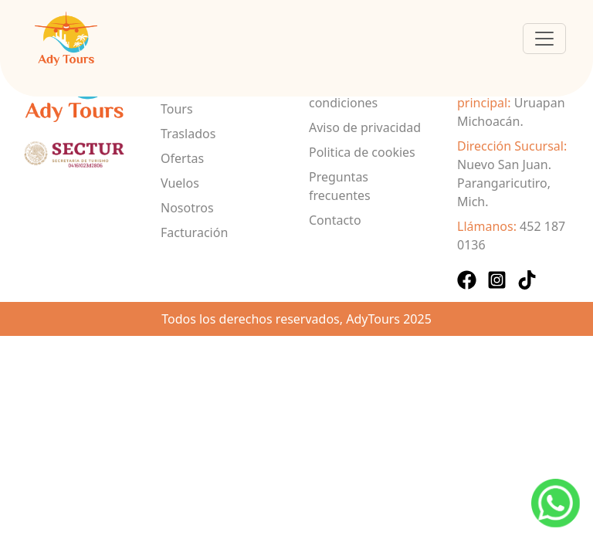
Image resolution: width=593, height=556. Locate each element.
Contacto (335, 220)
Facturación (194, 232)
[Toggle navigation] (544, 38)
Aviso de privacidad (365, 127)
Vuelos (180, 183)
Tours (177, 108)
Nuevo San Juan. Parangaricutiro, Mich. (504, 183)
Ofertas (182, 158)
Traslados (188, 133)
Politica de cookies (362, 152)
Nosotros (187, 207)
